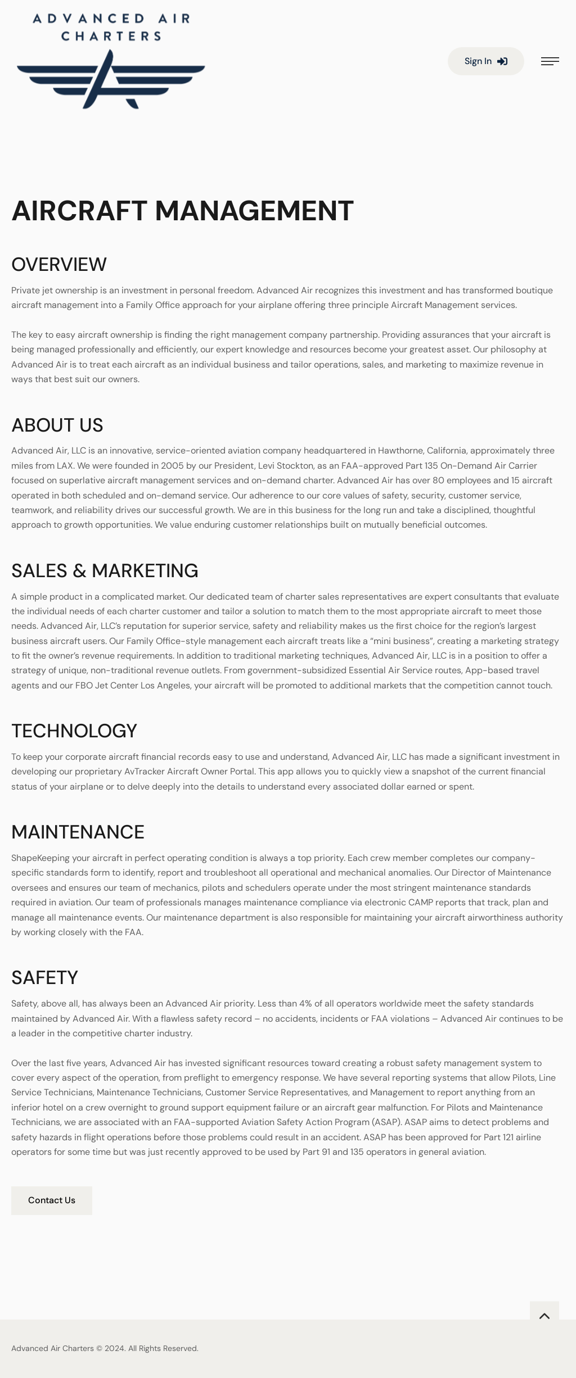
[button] (486, 61)
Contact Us (51, 1200)
